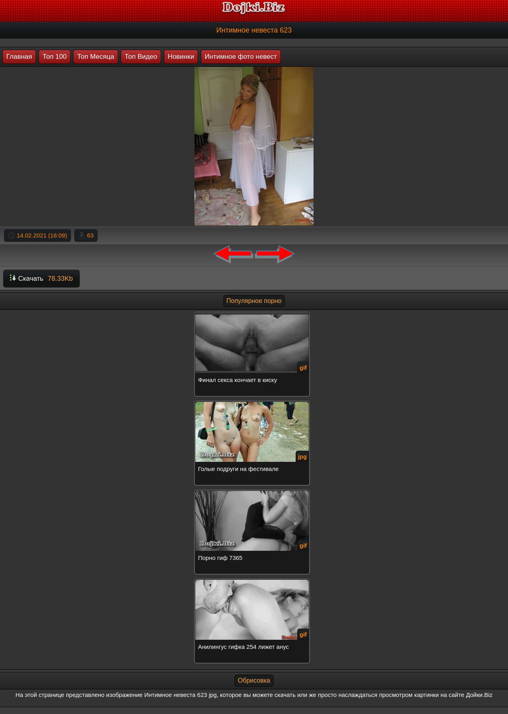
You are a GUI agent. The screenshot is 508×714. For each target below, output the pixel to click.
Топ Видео (141, 56)
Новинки (181, 56)
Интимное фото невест (241, 56)
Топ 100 (54, 56)
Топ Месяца (95, 56)
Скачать (41, 278)
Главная (19, 56)
